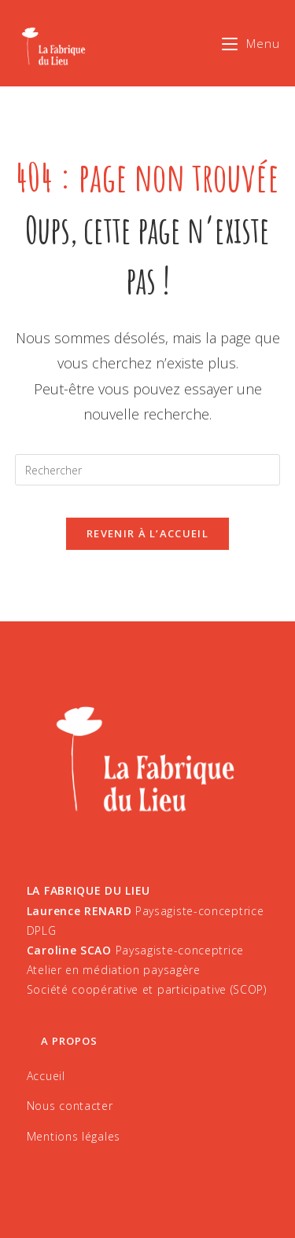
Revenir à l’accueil (147, 533)
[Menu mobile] (251, 43)
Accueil (46, 1075)
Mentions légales (73, 1136)
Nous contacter (70, 1105)
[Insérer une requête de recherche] (148, 469)
